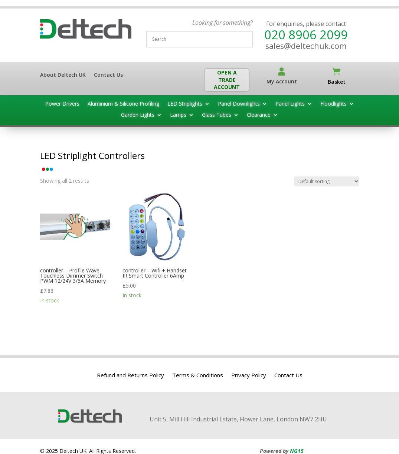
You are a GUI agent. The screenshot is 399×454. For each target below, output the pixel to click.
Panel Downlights (239, 104)
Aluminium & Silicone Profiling (123, 104)
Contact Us (108, 75)
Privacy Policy (248, 375)
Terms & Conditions (197, 375)
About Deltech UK (63, 75)
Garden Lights (137, 115)
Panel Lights (290, 104)
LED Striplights (184, 104)
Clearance (259, 115)
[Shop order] (326, 181)
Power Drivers (62, 104)
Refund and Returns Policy (130, 375)
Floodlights (333, 104)
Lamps (178, 115)
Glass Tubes (216, 115)
